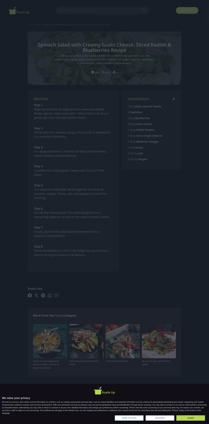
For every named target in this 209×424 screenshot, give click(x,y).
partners (15, 402)
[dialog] (104, 404)
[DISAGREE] (204, 389)
